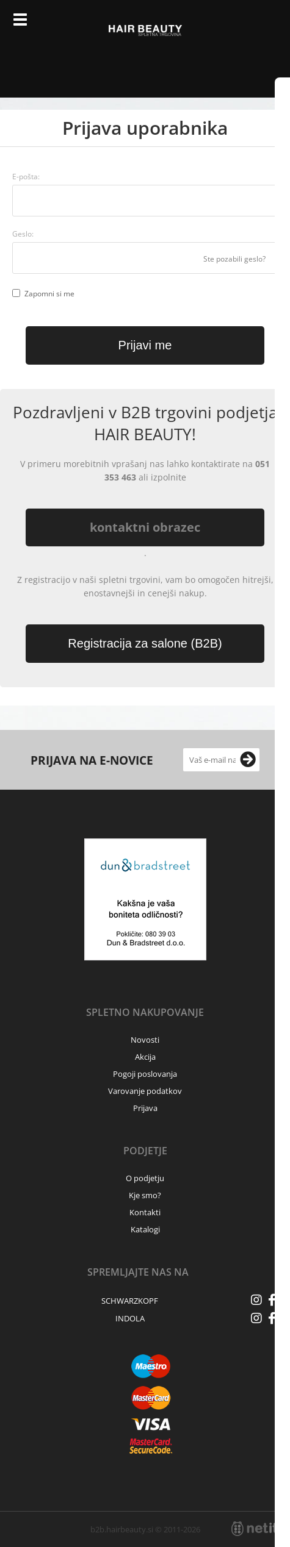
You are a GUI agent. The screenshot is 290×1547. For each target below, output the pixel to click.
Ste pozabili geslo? (234, 259)
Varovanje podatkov (145, 1090)
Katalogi (145, 1229)
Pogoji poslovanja (145, 1073)
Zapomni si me (49, 293)
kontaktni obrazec (145, 527)
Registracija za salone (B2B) (145, 643)
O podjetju (145, 1178)
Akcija (145, 1056)
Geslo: (23, 234)
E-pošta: (26, 176)
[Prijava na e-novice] (247, 759)
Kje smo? (145, 1195)
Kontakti (145, 1212)
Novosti (145, 1039)
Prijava (239, 24)
